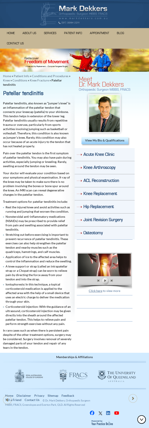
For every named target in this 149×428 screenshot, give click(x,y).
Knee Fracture (39, 80)
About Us (29, 33)
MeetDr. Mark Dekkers (101, 81)
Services (50, 33)
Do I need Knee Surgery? (104, 246)
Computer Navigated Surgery (58, 67)
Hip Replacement (98, 206)
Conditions (19, 80)
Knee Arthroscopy (99, 167)
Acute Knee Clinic (98, 154)
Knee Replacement (100, 193)
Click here (95, 291)
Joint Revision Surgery (103, 220)
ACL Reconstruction (101, 180)
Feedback (68, 395)
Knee (6, 80)
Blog (120, 33)
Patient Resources (105, 302)
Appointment (99, 33)
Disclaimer (24, 395)
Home (11, 33)
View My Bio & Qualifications (104, 140)
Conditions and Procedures (50, 76)
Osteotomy (93, 233)
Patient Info (73, 33)
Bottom (142, 419)
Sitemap (53, 395)
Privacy (39, 395)
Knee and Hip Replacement (36, 67)
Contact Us (15, 43)
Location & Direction (104, 315)
